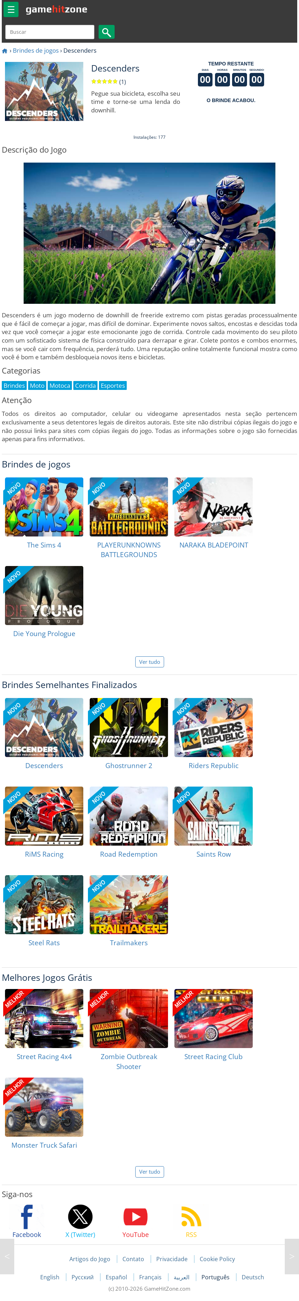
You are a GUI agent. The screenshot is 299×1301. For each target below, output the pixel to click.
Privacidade (172, 1259)
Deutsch (253, 1277)
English (50, 1277)
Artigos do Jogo (89, 1259)
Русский (83, 1277)
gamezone (57, 9)
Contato (133, 1259)
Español (117, 1277)
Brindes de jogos (36, 50)
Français (151, 1277)
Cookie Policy (217, 1259)
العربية (182, 1277)
